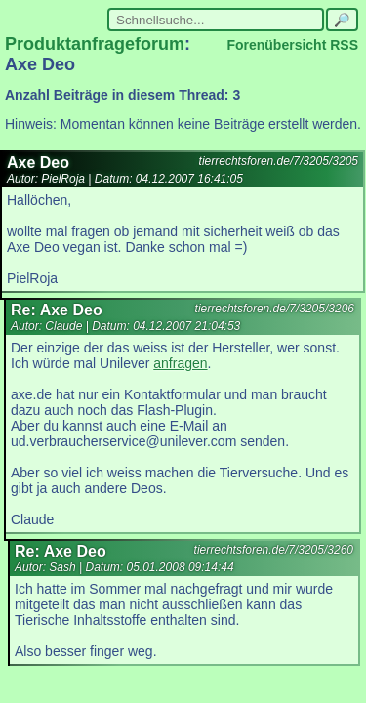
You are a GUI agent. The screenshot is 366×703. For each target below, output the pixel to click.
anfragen (180, 363)
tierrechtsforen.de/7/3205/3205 (278, 161)
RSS (344, 45)
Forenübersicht (276, 45)
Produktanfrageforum (94, 44)
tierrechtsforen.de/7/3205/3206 (274, 308)
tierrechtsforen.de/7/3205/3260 (273, 550)
